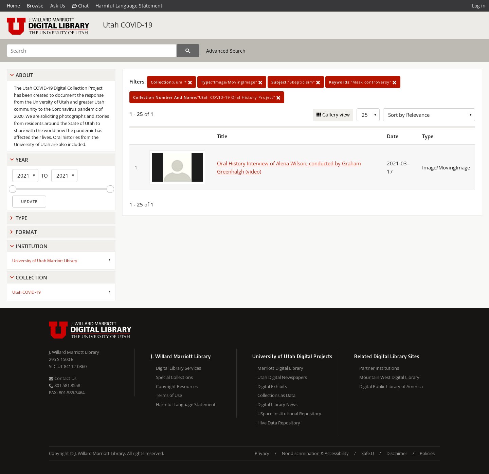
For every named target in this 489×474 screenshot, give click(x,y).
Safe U (367, 453)
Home (13, 5)
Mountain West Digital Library (389, 377)
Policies (427, 453)
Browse (35, 5)
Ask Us (57, 5)
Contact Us (62, 378)
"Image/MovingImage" (231, 82)
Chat (80, 5)
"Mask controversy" (363, 82)
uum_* (171, 82)
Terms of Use (169, 395)
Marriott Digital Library (280, 368)
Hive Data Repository (278, 423)
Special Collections (174, 377)
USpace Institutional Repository (289, 414)
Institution (32, 246)
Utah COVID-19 (127, 25)
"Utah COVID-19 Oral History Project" (206, 97)
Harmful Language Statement (128, 5)
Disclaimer (396, 453)
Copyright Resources (177, 386)
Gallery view (335, 114)
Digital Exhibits (272, 386)
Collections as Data (276, 395)
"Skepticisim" (295, 82)
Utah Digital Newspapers (282, 377)
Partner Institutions (379, 368)
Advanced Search (226, 51)
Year (22, 159)
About (24, 75)
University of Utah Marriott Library (44, 260)
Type (21, 218)
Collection (31, 277)
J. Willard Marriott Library (74, 352)
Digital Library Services (178, 368)
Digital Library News (277, 404)
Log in (479, 5)
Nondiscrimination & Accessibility (315, 453)
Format (26, 232)
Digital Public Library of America (391, 386)
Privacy (262, 453)
